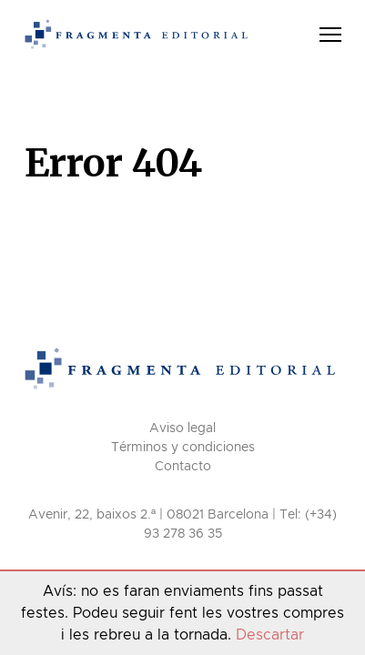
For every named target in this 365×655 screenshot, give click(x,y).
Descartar (270, 635)
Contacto (183, 466)
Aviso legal (182, 428)
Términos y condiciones (183, 447)
